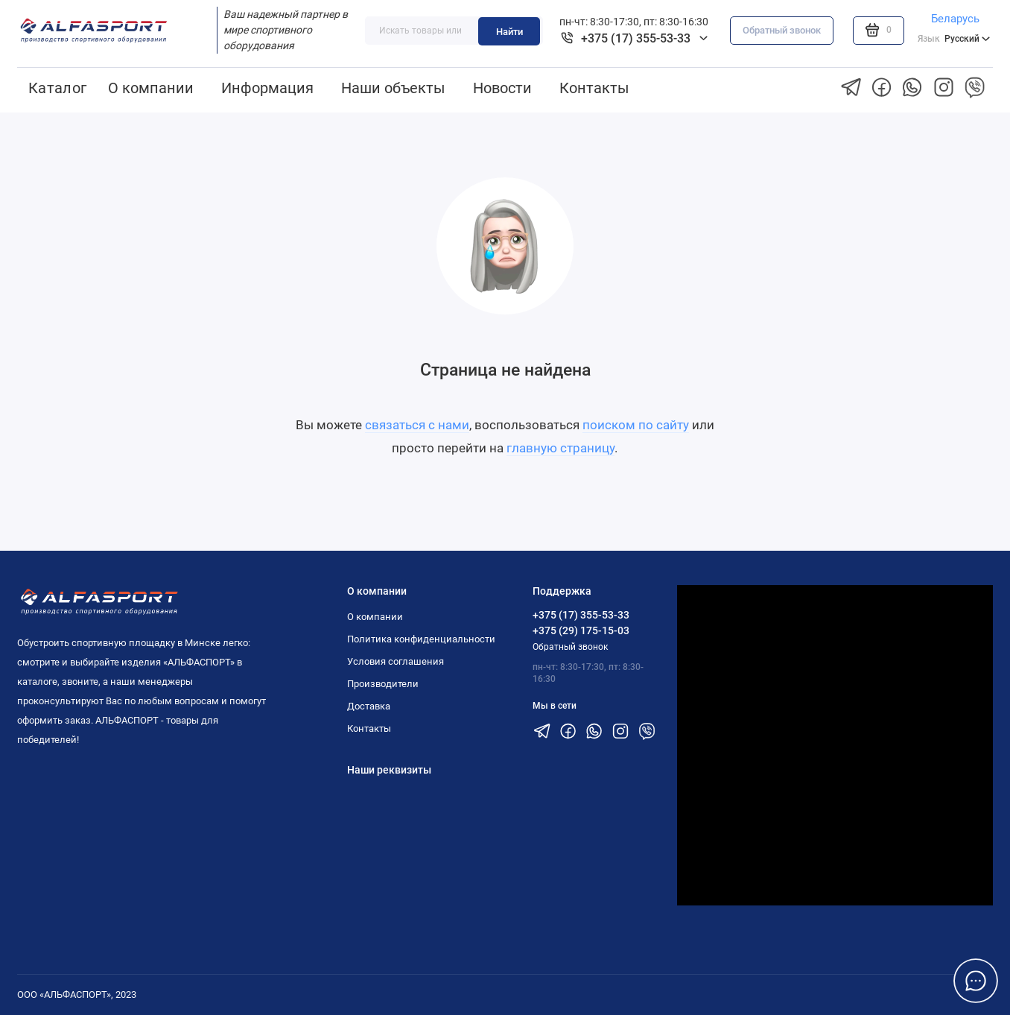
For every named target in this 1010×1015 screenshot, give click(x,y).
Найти (509, 31)
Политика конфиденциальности (421, 639)
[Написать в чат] (975, 980)
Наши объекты (393, 88)
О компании (151, 88)
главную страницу (560, 448)
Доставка (368, 706)
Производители (383, 683)
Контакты (594, 88)
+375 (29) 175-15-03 (581, 630)
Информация (267, 88)
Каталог (57, 88)
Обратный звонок (782, 30)
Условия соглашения (395, 661)
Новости (502, 88)
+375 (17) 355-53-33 (581, 615)
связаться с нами (417, 425)
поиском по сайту (635, 425)
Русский (954, 39)
